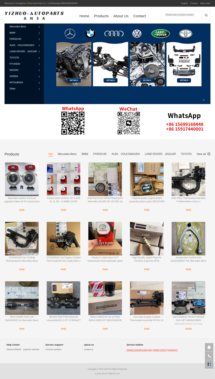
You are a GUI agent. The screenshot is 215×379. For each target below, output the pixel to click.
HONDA (25, 76)
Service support (54, 344)
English (184, 3)
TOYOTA (25, 57)
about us (89, 344)
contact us (88, 349)
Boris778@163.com (111, 373)
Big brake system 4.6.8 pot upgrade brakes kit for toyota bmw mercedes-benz (22, 201)
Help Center (13, 344)
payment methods (31, 349)
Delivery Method (14, 349)
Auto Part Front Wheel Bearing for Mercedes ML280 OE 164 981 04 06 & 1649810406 (105, 201)
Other (25, 88)
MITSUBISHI (25, 82)
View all (203, 154)
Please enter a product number (180, 15)
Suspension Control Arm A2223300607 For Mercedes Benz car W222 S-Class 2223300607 (188, 261)
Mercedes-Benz (25, 26)
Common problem (53, 349)
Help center (205, 3)
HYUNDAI (25, 63)
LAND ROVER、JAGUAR (25, 51)
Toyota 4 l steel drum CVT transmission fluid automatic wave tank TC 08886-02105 (105, 261)
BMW (25, 32)
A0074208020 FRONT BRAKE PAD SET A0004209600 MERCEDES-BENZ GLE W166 (188, 320)
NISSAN (25, 70)
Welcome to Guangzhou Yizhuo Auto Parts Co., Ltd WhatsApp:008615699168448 (41, 3)
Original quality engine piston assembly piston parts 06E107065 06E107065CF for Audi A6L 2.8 (147, 201)
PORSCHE (25, 39)
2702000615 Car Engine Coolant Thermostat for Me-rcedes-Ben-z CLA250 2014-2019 (63, 261)
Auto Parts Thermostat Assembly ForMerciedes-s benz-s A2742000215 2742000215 (188, 201)
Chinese (194, 3)
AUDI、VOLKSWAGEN (25, 45)
